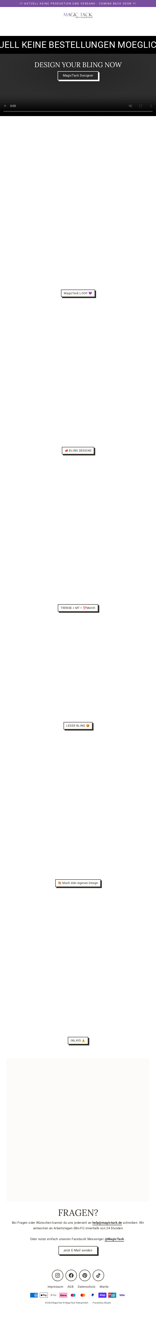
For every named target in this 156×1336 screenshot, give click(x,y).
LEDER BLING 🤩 (78, 725)
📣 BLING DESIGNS (78, 450)
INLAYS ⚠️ (78, 1040)
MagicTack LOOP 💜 (78, 293)
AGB (70, 1286)
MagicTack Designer (78, 75)
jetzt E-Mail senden (78, 1250)
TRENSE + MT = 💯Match (78, 608)
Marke (104, 1286)
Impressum (55, 1286)
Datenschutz (86, 1286)
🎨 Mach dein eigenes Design (78, 883)
